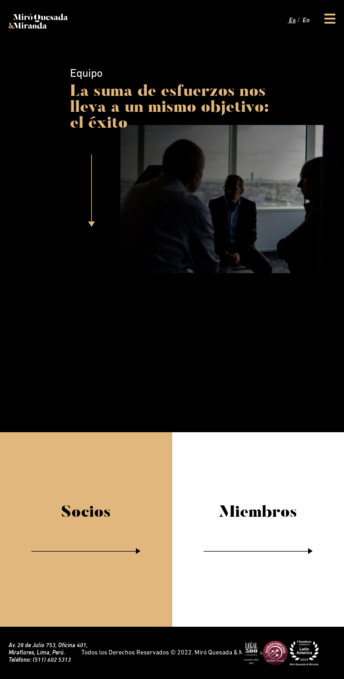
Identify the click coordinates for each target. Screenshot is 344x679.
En (305, 20)
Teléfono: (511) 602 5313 (40, 660)
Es (292, 20)
